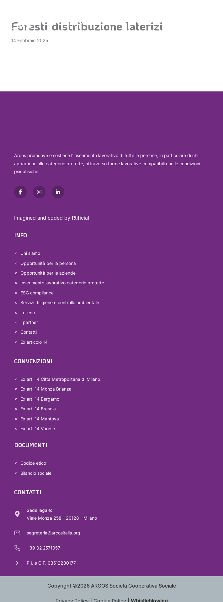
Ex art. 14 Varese (37, 424)
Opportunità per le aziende (48, 272)
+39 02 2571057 (44, 543)
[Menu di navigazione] (207, 19)
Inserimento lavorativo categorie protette (62, 282)
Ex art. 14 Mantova (39, 415)
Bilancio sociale (35, 468)
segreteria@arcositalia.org (54, 528)
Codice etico (33, 459)
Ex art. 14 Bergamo (39, 396)
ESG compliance (37, 291)
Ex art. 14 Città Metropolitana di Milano (60, 376)
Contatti (28, 330)
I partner (29, 320)
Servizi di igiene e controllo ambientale (59, 301)
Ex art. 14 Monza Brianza (46, 386)
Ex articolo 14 (34, 339)
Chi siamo (30, 253)
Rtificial (80, 218)
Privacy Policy (72, 596)
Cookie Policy (109, 596)
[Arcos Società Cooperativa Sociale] (44, 19)
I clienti (27, 311)
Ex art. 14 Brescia (38, 405)
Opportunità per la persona (48, 262)
